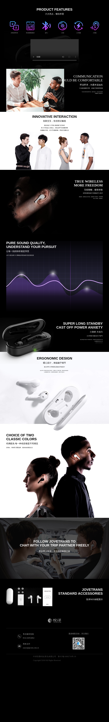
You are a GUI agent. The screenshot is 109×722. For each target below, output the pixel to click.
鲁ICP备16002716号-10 (67, 716)
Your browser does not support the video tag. (54, 110)
